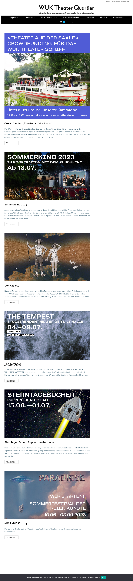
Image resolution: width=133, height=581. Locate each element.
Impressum (125, 1)
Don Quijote (11, 300)
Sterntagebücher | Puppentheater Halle (29, 457)
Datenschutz (116, 1)
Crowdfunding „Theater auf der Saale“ (28, 138)
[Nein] (130, 577)
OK (103, 577)
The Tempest (12, 378)
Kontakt (107, 1)
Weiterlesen (12, 158)
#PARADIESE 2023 (15, 538)
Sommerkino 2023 (15, 219)
